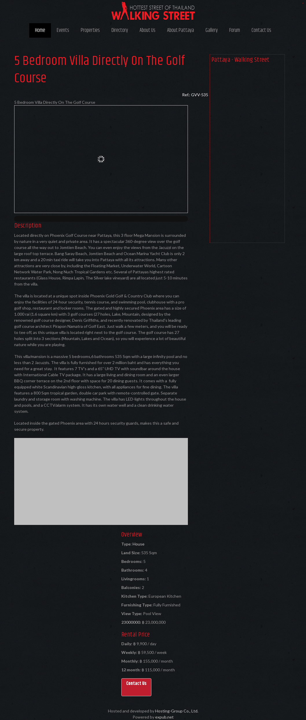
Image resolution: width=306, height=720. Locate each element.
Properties (90, 30)
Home (40, 30)
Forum (234, 30)
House (138, 543)
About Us (147, 30)
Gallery (212, 30)
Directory (119, 30)
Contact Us (261, 30)
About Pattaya (180, 30)
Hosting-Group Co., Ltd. (176, 710)
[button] (136, 687)
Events (63, 30)
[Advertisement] (247, 154)
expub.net (164, 716)
